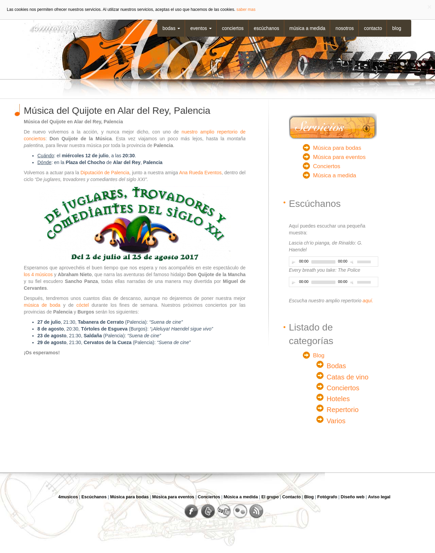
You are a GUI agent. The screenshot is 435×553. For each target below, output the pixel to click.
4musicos (68, 497)
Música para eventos (339, 157)
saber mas (246, 9)
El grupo (270, 497)
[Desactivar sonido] (352, 262)
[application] (333, 261)
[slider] (323, 262)
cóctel (82, 305)
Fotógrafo (327, 497)
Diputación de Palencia (105, 172)
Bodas (171, 28)
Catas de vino (347, 377)
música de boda (42, 305)
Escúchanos (266, 28)
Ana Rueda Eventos (200, 172)
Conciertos (233, 28)
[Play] (293, 262)
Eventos (201, 28)
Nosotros (344, 28)
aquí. (368, 300)
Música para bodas (337, 148)
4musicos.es (57, 26)
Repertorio (343, 409)
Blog (396, 28)
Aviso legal (379, 497)
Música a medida (308, 28)
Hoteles (338, 399)
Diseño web (353, 497)
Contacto (373, 28)
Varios (336, 421)
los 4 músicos (38, 274)
